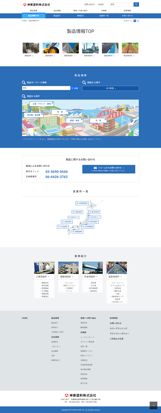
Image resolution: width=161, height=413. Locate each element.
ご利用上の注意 (116, 338)
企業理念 (54, 341)
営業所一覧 (104, 16)
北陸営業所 (77, 214)
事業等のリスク (86, 351)
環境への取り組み (88, 317)
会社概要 (54, 351)
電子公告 (83, 383)
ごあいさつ (55, 346)
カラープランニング (118, 328)
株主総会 (83, 374)
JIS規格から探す (57, 332)
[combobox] (122, 4)
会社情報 (55, 336)
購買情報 (83, 327)
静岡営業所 (95, 225)
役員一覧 (83, 346)
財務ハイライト (86, 355)
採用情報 (114, 317)
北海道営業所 (82, 203)
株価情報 (83, 378)
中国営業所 (64, 225)
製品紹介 (57, 16)
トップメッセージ (87, 337)
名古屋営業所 (95, 231)
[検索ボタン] (136, 4)
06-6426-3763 (56, 176)
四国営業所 (77, 237)
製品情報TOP (33, 16)
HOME (24, 317)
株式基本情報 (85, 369)
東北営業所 (97, 214)
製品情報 (55, 317)
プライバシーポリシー (119, 333)
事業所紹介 (55, 360)
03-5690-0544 (56, 171)
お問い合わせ (127, 16)
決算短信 (83, 360)
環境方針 (83, 322)
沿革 (53, 355)
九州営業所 (59, 231)
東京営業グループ (97, 219)
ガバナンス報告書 (87, 341)
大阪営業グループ (72, 219)
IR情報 (83, 332)
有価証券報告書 (86, 364)
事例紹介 (80, 16)
